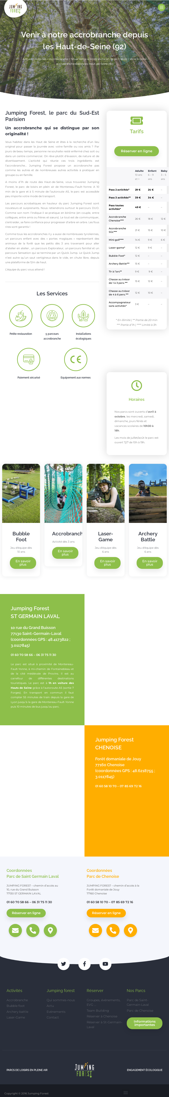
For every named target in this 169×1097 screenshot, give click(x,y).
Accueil (27, 59)
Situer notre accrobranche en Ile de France (99, 59)
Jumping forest (61, 990)
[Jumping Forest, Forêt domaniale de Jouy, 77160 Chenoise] (42, 791)
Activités (40, 59)
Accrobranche (58, 59)
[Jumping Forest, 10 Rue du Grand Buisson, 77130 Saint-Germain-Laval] (126, 659)
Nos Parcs (136, 990)
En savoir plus (23, 563)
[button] (125, 1092)
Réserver (95, 990)
